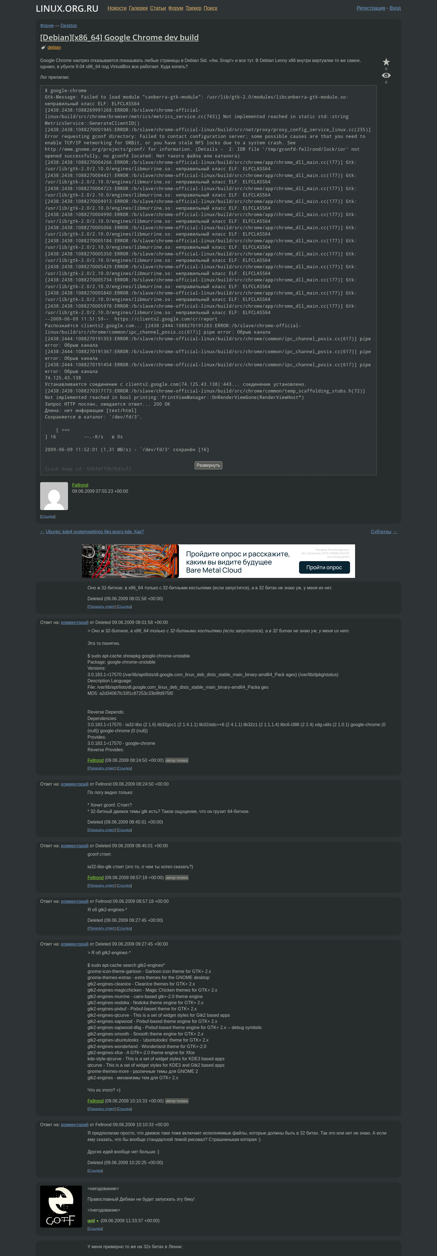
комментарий (75, 622)
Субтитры (381, 531)
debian (54, 47)
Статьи (158, 8)
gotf (91, 1220)
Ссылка (47, 516)
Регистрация (371, 8)
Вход (395, 8)
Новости (117, 8)
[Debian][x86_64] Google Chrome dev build (119, 37)
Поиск (210, 8)
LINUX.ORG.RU (67, 8)
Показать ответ (102, 606)
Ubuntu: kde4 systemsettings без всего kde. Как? (95, 531)
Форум (175, 8)
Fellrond (80, 485)
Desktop (69, 25)
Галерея (138, 8)
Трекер (193, 8)
